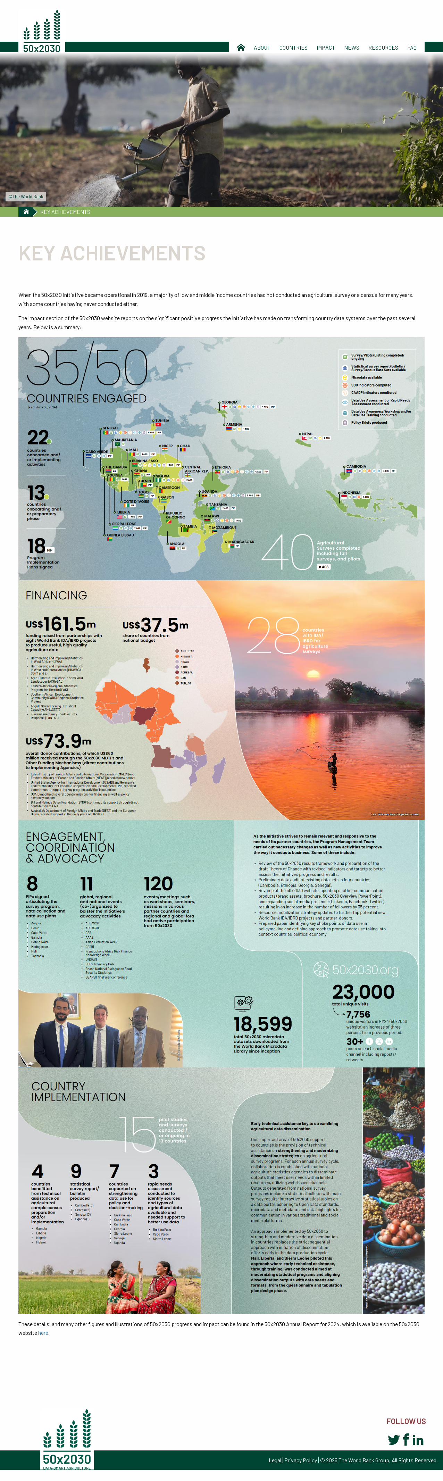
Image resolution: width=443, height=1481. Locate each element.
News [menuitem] (351, 47)
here (43, 1332)
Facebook (406, 1440)
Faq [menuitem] (412, 47)
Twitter (394, 1440)
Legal (275, 1460)
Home (25, 212)
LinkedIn (418, 1440)
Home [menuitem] (241, 47)
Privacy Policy (300, 1460)
